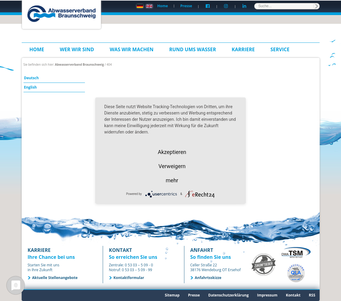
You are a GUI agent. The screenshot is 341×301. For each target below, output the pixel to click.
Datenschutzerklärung (228, 295)
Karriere (243, 49)
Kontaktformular (129, 277)
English (30, 87)
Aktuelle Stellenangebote (55, 277)
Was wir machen (132, 49)
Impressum (267, 295)
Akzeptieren (172, 152)
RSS (312, 295)
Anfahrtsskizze (208, 277)
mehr (172, 180)
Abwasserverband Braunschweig (79, 64)
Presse (186, 5)
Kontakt (293, 295)
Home (162, 5)
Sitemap (172, 295)
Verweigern (172, 166)
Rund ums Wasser (192, 49)
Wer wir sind (77, 49)
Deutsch (31, 77)
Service (280, 49)
